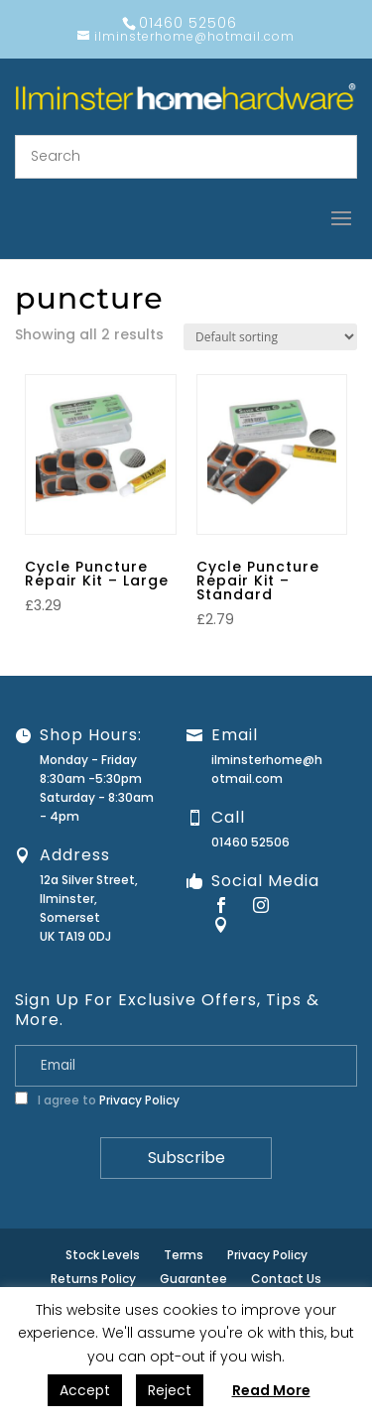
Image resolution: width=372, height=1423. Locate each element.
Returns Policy (93, 1278)
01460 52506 (250, 842)
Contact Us (286, 1278)
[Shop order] (270, 336)
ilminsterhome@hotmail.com (266, 769)
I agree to (97, 1100)
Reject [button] (169, 1390)
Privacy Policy (139, 1100)
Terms (183, 1254)
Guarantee (193, 1278)
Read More (271, 1390)
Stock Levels (102, 1254)
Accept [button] (85, 1390)
